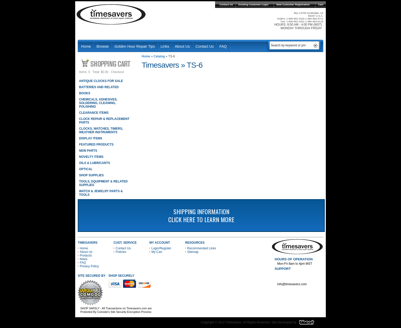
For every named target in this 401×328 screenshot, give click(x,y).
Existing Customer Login (253, 4)
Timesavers (111, 14)
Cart (320, 4)
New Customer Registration (293, 4)
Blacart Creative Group (310, 323)
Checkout (117, 72)
